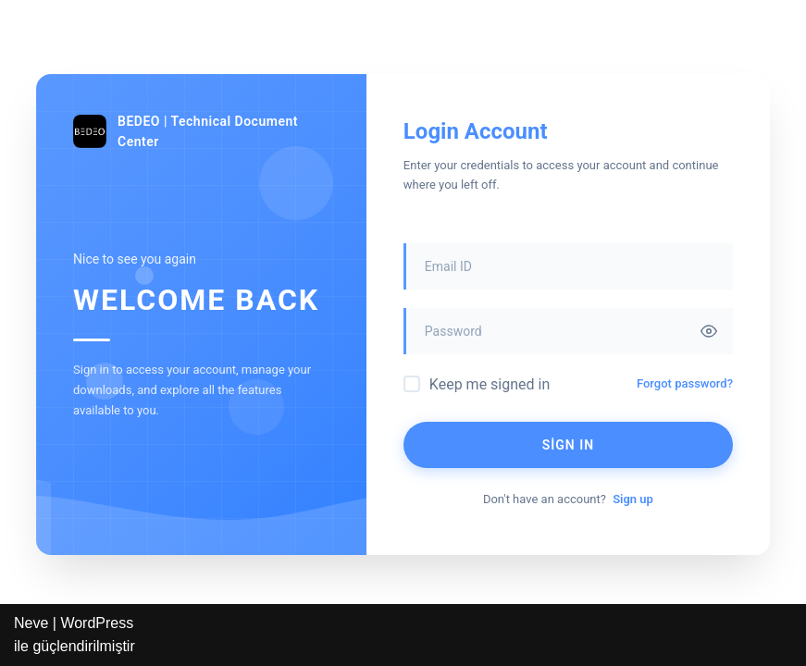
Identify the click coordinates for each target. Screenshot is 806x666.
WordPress (96, 623)
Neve (31, 623)
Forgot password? (685, 383)
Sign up (633, 499)
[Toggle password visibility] (708, 331)
